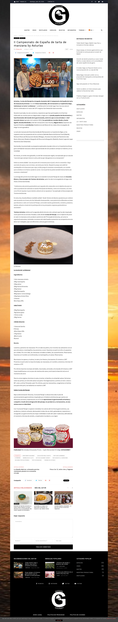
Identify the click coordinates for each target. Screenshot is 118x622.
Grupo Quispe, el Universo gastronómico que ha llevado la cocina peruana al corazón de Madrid (90, 52)
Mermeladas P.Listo (28, 457)
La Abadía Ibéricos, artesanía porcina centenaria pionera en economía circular (26, 471)
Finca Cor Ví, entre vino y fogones (61, 469)
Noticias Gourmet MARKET (43, 457)
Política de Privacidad (56, 615)
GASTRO (27, 30)
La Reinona (17, 457)
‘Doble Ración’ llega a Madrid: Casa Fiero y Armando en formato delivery (89, 44)
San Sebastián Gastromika (22, 460)
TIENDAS (82, 30)
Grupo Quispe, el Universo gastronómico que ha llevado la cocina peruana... (32, 574)
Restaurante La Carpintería (60, 457)
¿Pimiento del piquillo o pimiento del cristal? (63, 563)
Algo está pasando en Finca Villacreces (88, 84)
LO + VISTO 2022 (82, 121)
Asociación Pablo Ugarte (44, 455)
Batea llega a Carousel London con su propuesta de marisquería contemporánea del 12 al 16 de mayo (90, 77)
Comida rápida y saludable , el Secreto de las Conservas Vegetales (62, 507)
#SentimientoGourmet (28, 455)
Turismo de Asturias (49, 460)
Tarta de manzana (37, 460)
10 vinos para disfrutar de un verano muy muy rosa (64, 572)
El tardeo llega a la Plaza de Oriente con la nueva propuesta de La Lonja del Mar (89, 69)
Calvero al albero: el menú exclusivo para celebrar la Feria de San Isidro (89, 90)
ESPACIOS (53, 30)
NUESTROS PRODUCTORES (85, 125)
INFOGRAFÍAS (72, 30)
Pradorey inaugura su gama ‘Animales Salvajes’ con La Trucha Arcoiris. (90, 97)
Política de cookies (77, 615)
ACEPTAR (59, 620)
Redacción (19, 49)
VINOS (34, 30)
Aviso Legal (37, 615)
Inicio (15, 35)
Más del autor (40, 488)
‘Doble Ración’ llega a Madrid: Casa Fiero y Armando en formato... (31, 564)
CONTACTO (51, 1)
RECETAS (62, 30)
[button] (101, 30)
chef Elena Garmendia (59, 455)
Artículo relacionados (23, 488)
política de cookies (111, 618)
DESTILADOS (43, 30)
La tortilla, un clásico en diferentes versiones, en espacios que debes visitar (41, 507)
